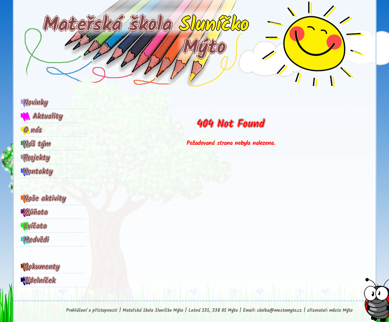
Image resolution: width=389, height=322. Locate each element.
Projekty (37, 158)
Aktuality (47, 117)
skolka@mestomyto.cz (279, 310)
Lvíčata (35, 226)
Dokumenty (42, 267)
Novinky (36, 103)
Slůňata (36, 212)
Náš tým (37, 144)
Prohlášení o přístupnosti (91, 310)
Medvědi (36, 240)
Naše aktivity (45, 199)
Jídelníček (40, 281)
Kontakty (38, 172)
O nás (33, 130)
